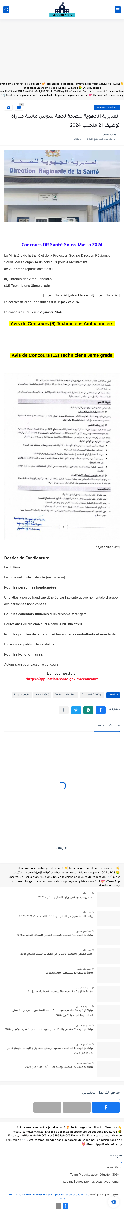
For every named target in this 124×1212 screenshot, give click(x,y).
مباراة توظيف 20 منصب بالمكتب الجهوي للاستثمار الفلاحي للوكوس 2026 (49, 1029)
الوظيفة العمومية (107, 107)
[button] (101, 710)
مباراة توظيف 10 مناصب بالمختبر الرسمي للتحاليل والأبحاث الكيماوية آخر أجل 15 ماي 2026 (50, 1051)
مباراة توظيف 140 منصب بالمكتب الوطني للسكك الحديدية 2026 (55, 935)
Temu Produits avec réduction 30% (94, 1174)
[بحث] (6, 9)
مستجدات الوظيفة (65, 695)
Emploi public (22, 695)
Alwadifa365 (42, 695)
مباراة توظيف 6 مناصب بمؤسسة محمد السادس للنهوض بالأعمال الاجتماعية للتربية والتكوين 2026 (53, 1013)
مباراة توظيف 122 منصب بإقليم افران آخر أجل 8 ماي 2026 (59, 1067)
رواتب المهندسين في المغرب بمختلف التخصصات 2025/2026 (56, 916)
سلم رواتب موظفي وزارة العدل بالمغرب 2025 (66, 897)
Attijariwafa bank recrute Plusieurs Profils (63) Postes (61, 991)
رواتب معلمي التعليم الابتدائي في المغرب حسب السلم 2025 (57, 954)
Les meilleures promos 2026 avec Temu (91, 1181)
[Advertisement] (62, 52)
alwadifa (113, 1167)
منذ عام (87, 893)
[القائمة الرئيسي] (118, 9)
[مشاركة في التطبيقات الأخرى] (64, 710)
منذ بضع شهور (83, 931)
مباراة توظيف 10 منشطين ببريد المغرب (70, 973)
